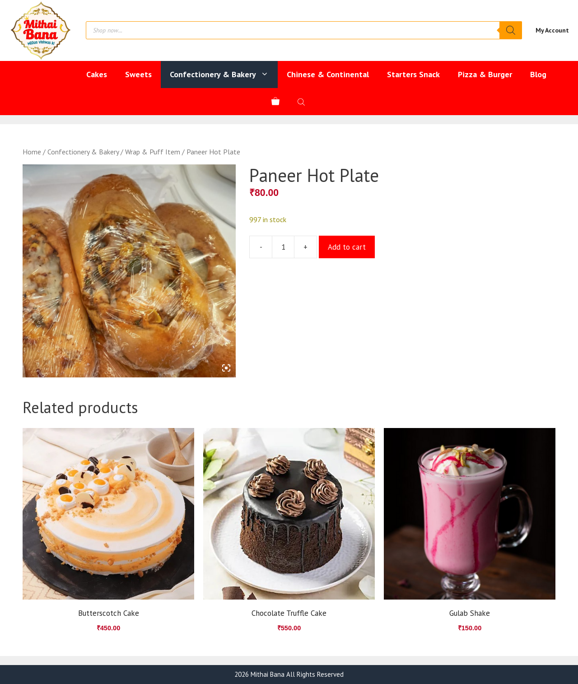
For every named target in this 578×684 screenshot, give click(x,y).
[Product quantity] (283, 247)
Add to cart (347, 247)
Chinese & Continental (328, 74)
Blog (538, 74)
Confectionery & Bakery (224, 74)
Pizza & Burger (485, 74)
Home (32, 151)
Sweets (138, 74)
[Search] (510, 30)
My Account (552, 30)
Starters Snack (413, 74)
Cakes (96, 74)
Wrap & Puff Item (152, 151)
